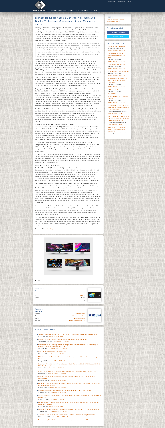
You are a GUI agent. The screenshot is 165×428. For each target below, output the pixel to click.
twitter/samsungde (80, 318)
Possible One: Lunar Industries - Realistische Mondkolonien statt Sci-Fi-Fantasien (119, 107)
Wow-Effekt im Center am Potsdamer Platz (52, 352)
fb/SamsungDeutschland (79, 316)
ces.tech (83, 293)
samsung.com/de (81, 313)
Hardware (93, 10)
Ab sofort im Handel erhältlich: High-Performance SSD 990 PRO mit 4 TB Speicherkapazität (68, 409)
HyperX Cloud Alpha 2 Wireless (118, 71)
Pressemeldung (111, 21)
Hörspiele (84, 10)
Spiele (70, 10)
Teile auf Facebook (118, 32)
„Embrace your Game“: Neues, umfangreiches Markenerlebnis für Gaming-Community (66, 415)
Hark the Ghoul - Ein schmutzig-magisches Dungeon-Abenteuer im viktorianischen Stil (118, 118)
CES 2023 (109, 19)
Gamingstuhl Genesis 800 (116, 64)
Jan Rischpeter (112, 93)
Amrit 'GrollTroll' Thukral (115, 113)
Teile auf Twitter (118, 36)
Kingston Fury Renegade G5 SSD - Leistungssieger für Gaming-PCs (117, 80)
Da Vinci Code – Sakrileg (116, 46)
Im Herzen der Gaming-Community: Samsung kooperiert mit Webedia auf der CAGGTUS (67, 371)
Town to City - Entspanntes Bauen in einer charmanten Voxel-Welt (117, 129)
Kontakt (129, 1)
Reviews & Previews (58, 10)
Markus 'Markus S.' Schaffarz (57, 336)
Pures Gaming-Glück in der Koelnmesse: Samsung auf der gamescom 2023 (63, 420)
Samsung (118, 21)
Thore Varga (50, 228)
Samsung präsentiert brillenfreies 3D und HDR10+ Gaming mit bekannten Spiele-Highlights (68, 334)
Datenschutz (121, 1)
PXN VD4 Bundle (113, 89)
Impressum (111, 1)
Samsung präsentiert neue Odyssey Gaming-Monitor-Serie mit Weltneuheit (62, 339)
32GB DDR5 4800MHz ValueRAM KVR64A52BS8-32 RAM (117, 55)
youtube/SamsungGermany (78, 320)
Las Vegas (83, 295)
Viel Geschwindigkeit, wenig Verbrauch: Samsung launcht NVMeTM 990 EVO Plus (65, 390)
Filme (77, 10)
